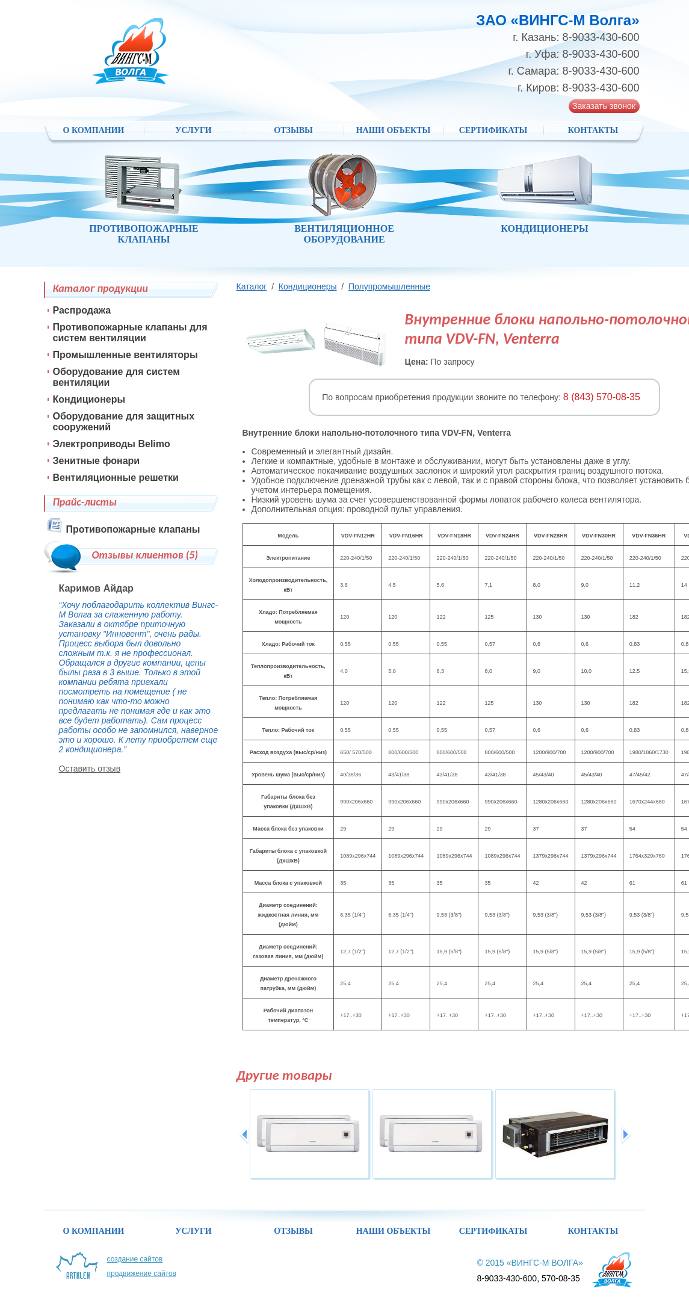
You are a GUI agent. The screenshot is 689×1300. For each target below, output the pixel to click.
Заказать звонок (603, 106)
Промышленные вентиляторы (125, 355)
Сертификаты (493, 130)
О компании (94, 130)
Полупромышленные (389, 286)
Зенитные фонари (96, 461)
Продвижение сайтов (142, 1273)
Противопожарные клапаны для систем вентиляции (130, 332)
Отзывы (293, 130)
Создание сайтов (135, 1259)
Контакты (593, 130)
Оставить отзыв (90, 768)
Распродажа (82, 310)
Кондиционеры (308, 286)
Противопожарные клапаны (133, 529)
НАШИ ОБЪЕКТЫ (393, 130)
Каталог (251, 286)
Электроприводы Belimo (111, 444)
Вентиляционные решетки (116, 477)
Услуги (193, 130)
